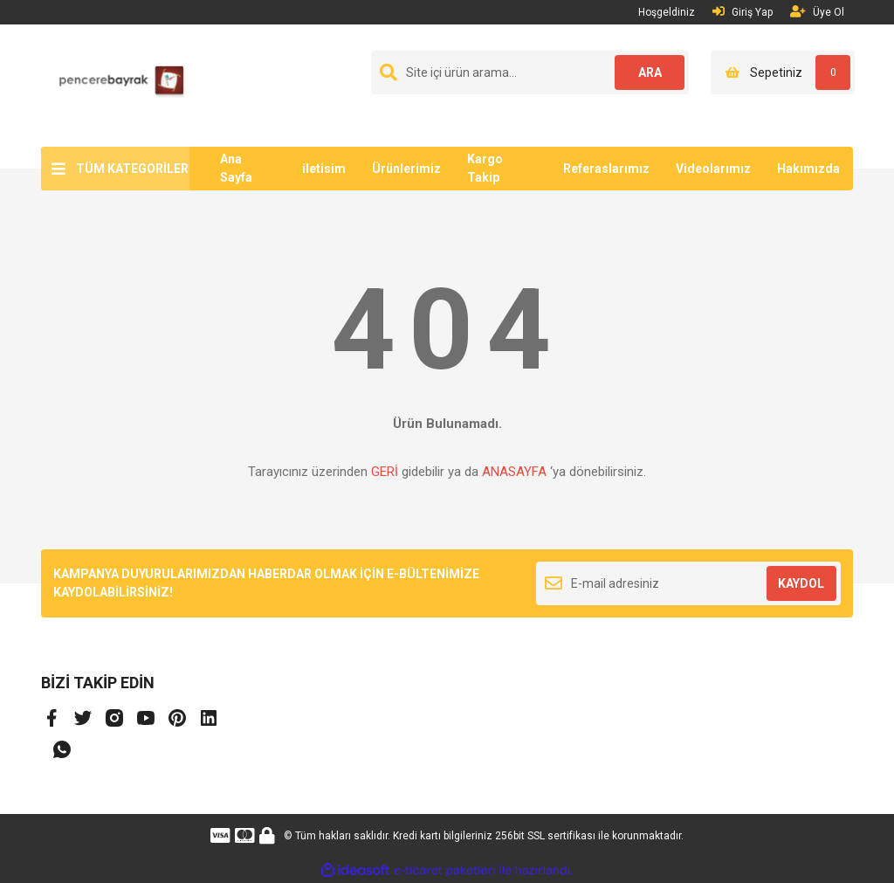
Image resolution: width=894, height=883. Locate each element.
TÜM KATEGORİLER (132, 169)
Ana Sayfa (236, 168)
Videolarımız (713, 169)
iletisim (324, 169)
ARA (650, 72)
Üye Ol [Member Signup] (817, 11)
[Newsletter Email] (688, 583)
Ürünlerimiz (406, 169)
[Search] (530, 72)
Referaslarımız (606, 169)
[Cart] (783, 72)
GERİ (384, 471)
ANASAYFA (514, 471)
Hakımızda (808, 169)
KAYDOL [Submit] (801, 583)
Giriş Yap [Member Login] (742, 11)
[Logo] (115, 85)
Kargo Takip (485, 168)
